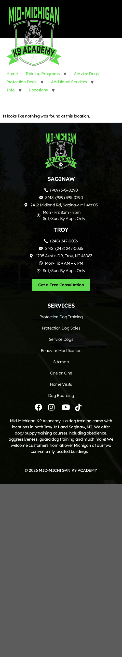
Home (12, 73)
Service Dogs (86, 73)
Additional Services (69, 81)
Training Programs (42, 73)
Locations (38, 89)
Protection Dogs (21, 81)
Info (10, 89)
